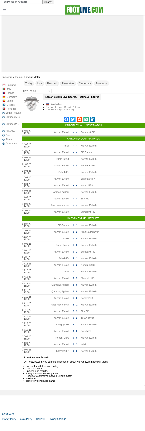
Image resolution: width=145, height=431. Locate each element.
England (11, 85)
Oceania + (9, 143)
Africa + (8, 139)
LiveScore (8, 413)
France (10, 92)
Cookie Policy (25, 419)
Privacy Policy (9, 419)
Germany (12, 96)
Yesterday (85, 83)
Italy (9, 89)
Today (28, 83)
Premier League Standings (60, 109)
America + (9, 131)
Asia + (7, 135)
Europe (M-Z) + (11, 125)
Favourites (68, 83)
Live (39, 83)
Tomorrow (101, 83)
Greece (11, 104)
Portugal (11, 108)
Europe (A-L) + (11, 118)
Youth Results (11, 112)
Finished (52, 83)
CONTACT (40, 419)
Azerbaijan (56, 104)
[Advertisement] (73, 42)
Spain (10, 100)
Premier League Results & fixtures (64, 107)
